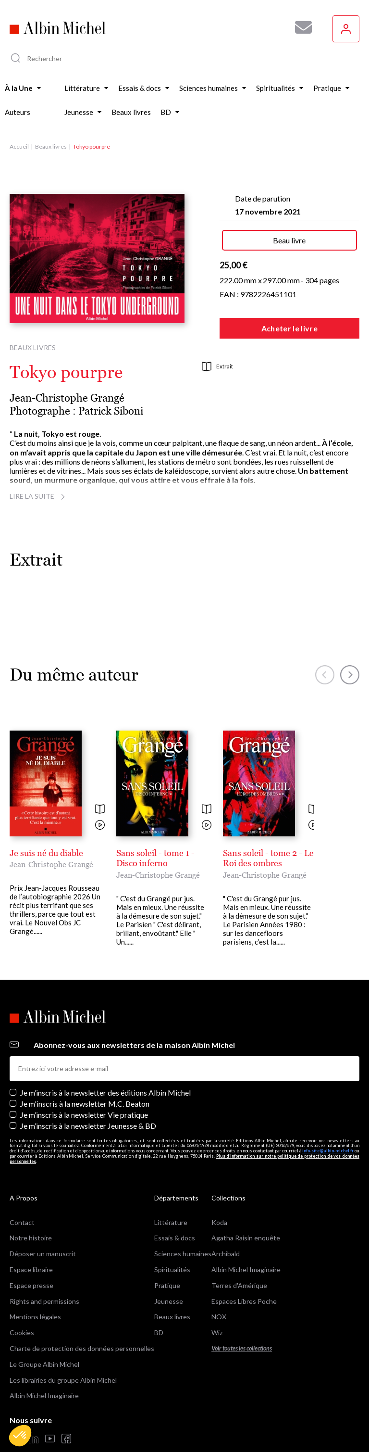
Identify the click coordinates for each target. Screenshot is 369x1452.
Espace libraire (31, 1243)
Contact (22, 1196)
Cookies (22, 1306)
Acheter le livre (289, 328)
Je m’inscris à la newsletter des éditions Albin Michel (105, 1066)
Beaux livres (51, 146)
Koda (219, 1196)
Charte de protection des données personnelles (82, 1322)
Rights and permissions (44, 1275)
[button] (20, 1435)
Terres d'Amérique (239, 1259)
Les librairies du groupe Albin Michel (63, 1354)
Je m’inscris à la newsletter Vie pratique (84, 1088)
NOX (218, 1291)
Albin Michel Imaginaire (44, 1369)
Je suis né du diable (46, 853)
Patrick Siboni (110, 410)
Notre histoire (31, 1212)
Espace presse (31, 1259)
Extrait (217, 366)
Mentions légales (35, 1291)
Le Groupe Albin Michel (44, 1338)
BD (158, 1306)
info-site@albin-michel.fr (328, 1124)
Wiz (216, 1306)
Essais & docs (174, 1212)
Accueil (19, 146)
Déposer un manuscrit (43, 1228)
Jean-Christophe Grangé (67, 397)
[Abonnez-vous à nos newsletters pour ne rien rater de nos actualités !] (300, 27)
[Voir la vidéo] (100, 825)
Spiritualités (172, 1243)
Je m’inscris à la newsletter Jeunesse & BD (88, 1099)
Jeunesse (168, 1275)
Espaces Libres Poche (244, 1275)
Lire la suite (39, 496)
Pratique (167, 1259)
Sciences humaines (182, 1228)
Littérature (170, 1196)
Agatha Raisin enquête (245, 1212)
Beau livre (289, 240)
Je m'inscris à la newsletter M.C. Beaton (84, 1077)
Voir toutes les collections (241, 1322)
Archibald (225, 1228)
